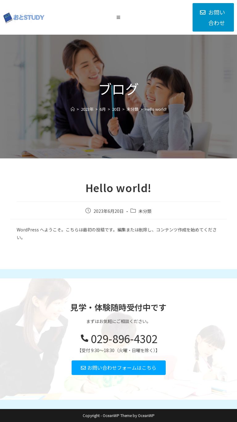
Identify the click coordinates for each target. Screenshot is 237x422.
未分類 (145, 211)
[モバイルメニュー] (118, 17)
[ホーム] (73, 109)
